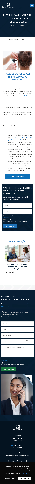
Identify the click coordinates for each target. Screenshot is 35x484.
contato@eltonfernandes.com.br (17, 455)
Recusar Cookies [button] (10, 478)
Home (12, 25)
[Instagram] (22, 461)
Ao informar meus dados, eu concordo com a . (17, 216)
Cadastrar (11, 226)
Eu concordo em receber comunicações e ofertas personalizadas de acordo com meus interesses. (16, 220)
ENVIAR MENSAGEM (8, 369)
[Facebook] (8, 461)
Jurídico (22, 25)
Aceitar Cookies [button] (24, 478)
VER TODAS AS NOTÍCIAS (24, 281)
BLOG (17, 25)
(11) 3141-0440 (17, 438)
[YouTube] (17, 461)
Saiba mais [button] (25, 473)
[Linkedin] (26, 461)
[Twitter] (13, 461)
